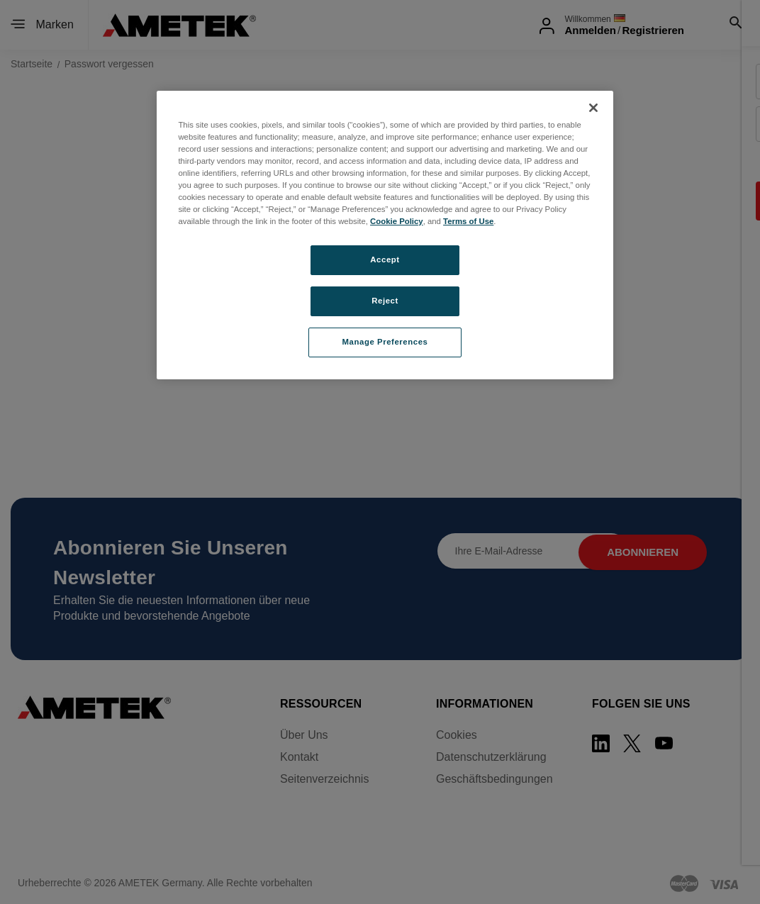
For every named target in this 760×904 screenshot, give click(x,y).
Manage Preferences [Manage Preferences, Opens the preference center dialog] (385, 341)
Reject (384, 300)
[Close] (593, 107)
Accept (384, 259)
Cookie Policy (396, 221)
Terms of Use (468, 221)
